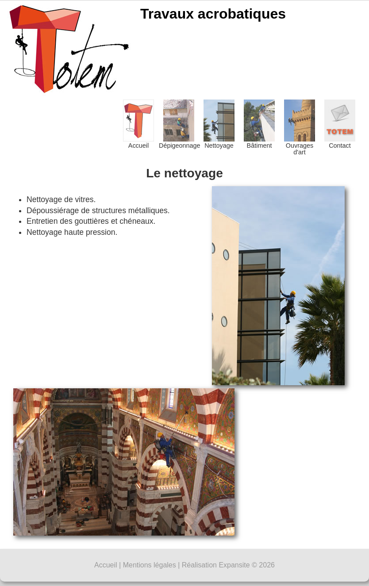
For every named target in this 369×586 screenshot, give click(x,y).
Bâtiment (259, 124)
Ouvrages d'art (299, 128)
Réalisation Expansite (216, 565)
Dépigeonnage (179, 124)
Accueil (138, 124)
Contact (339, 124)
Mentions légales (149, 565)
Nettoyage (219, 124)
